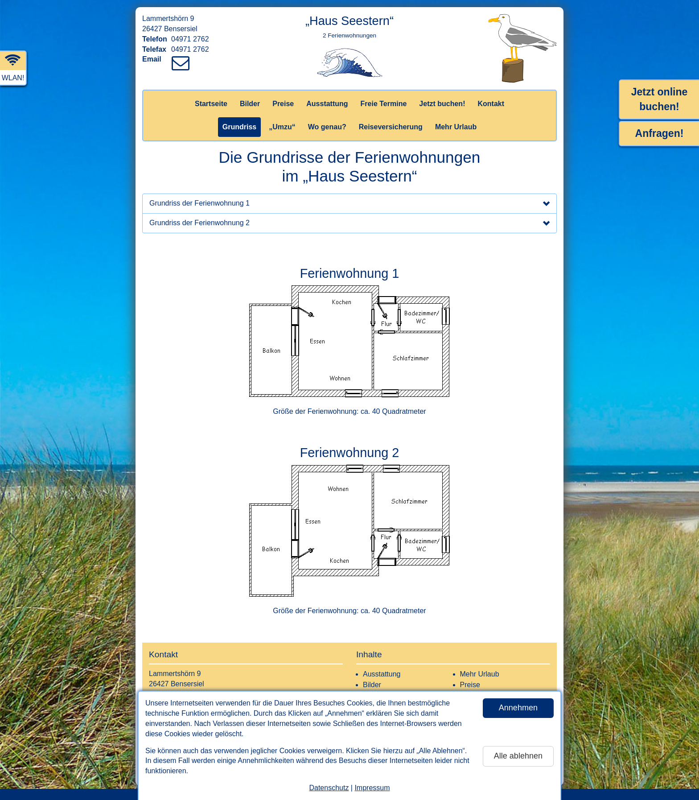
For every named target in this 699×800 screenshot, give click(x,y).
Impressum (372, 788)
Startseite (211, 103)
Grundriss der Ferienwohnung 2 (349, 224)
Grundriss (239, 127)
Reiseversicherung (391, 127)
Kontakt (490, 103)
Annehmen (518, 707)
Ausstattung (327, 103)
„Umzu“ (282, 127)
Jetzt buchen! (442, 103)
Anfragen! (659, 133)
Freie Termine (384, 103)
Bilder (250, 103)
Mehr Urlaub (456, 127)
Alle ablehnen (518, 755)
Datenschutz (329, 788)
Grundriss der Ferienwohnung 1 (349, 204)
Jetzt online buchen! (659, 99)
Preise (283, 103)
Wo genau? (327, 127)
